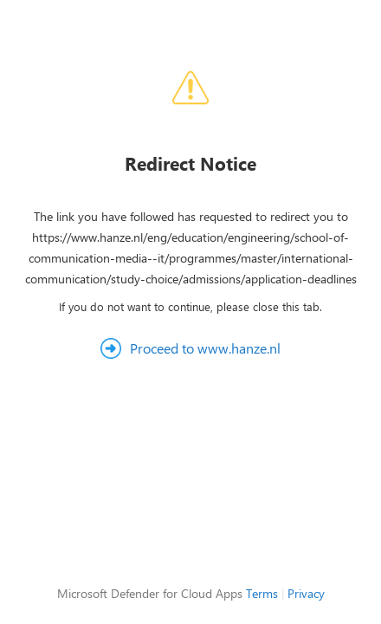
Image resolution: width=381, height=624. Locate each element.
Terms (262, 593)
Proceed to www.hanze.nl (205, 348)
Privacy (306, 593)
